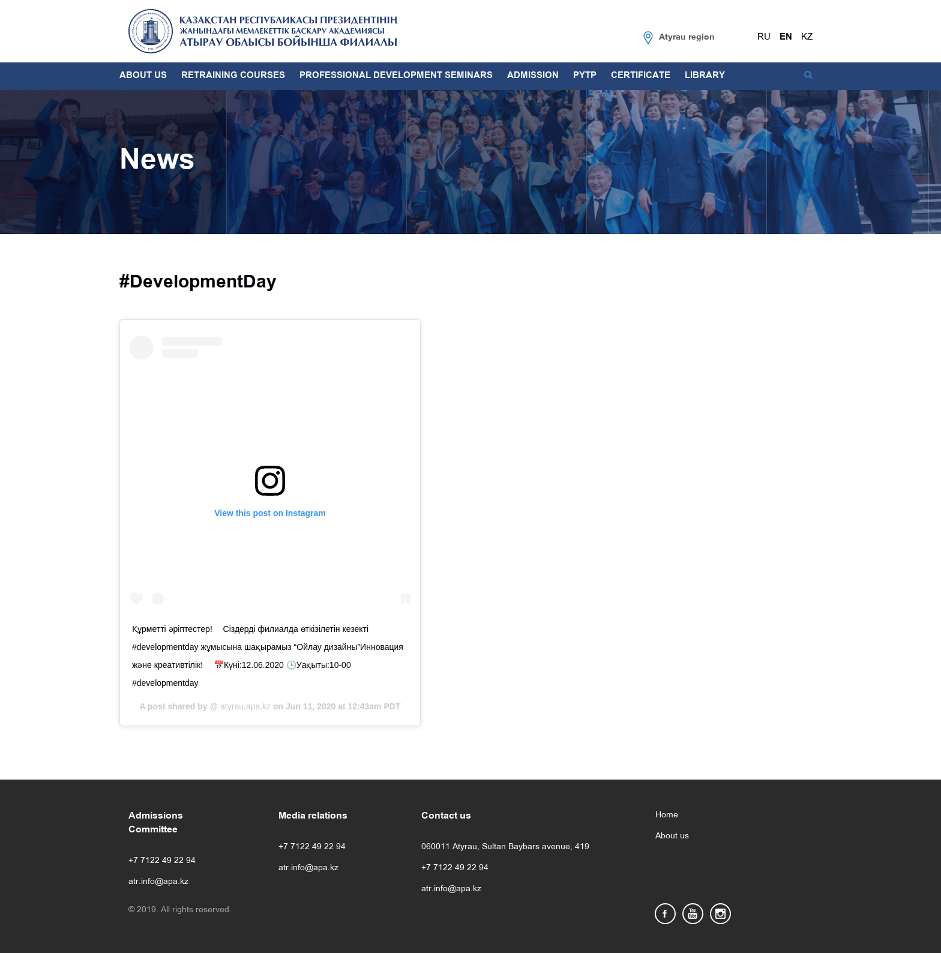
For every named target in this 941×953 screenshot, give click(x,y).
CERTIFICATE (640, 75)
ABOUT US (143, 75)
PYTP (585, 75)
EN (786, 37)
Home (666, 815)
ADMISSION (533, 75)
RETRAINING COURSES (233, 75)
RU (764, 37)
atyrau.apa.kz (244, 706)
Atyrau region (687, 37)
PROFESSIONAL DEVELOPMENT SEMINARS (396, 75)
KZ (807, 37)
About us (672, 836)
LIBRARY (705, 75)
